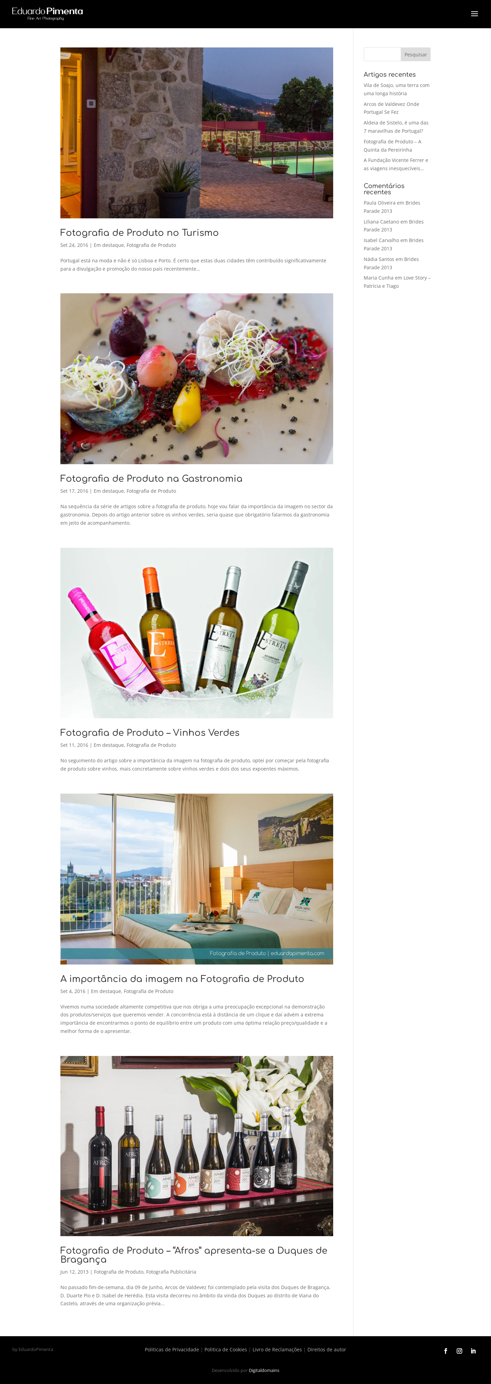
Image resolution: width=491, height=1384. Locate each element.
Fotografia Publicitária (171, 1271)
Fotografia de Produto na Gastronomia (151, 479)
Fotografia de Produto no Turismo (139, 233)
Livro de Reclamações (277, 1349)
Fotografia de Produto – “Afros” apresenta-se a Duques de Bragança (193, 1255)
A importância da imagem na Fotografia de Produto (182, 979)
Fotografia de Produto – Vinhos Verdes (149, 733)
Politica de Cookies (225, 1349)
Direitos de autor (326, 1349)
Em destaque (109, 245)
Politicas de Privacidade (172, 1349)
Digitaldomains (264, 1370)
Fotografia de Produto (151, 245)
